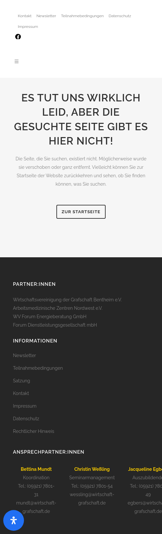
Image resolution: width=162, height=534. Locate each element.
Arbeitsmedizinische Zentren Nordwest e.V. (57, 308)
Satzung (21, 380)
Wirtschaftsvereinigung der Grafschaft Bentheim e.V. (67, 299)
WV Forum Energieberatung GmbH (50, 316)
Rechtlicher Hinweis (33, 431)
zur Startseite (81, 211)
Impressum (28, 26)
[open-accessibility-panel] (13, 520)
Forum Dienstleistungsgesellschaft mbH (55, 325)
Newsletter (46, 16)
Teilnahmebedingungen (82, 16)
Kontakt (24, 16)
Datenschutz (120, 16)
